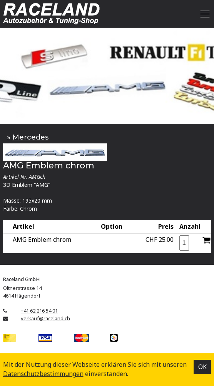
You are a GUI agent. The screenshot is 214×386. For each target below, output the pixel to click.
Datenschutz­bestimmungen (43, 373)
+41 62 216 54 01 (39, 310)
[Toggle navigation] (203, 14)
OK (202, 367)
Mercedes (30, 137)
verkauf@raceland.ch (45, 318)
